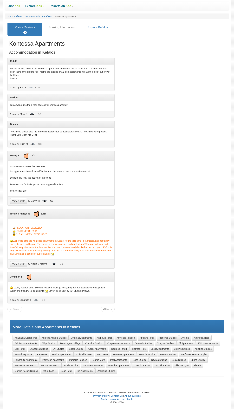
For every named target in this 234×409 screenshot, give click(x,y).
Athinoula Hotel (201, 338)
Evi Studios (58, 349)
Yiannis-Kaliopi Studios (26, 371)
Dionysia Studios (165, 343)
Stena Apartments (50, 365)
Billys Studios (48, 343)
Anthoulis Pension (126, 338)
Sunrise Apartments (93, 365)
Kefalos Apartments (62, 354)
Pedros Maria (98, 360)
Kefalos (18, 16)
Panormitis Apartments (26, 360)
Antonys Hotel (147, 338)
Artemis (185, 338)
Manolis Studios (147, 354)
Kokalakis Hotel (84, 354)
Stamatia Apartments (25, 365)
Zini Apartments (85, 371)
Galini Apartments (97, 349)
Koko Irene (102, 354)
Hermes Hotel (139, 349)
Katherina (42, 354)
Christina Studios (94, 343)
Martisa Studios (168, 354)
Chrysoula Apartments (118, 343)
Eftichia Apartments (208, 343)
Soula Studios (179, 360)
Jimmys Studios (182, 349)
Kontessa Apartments (123, 354)
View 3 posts (18, 264)
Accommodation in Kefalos (38, 16)
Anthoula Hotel (104, 338)
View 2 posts (18, 201)
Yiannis (197, 365)
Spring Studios (198, 360)
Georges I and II (119, 349)
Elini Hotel (20, 349)
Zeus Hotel (66, 371)
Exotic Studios (76, 349)
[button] (34, 6)
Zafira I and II (49, 371)
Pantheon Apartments (53, 360)
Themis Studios (142, 365)
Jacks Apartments (160, 349)
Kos (9, 16)
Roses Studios (139, 360)
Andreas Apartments (81, 338)
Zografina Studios (106, 371)
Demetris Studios (143, 343)
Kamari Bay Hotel (23, 354)
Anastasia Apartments (26, 338)
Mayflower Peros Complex (194, 354)
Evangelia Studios (39, 349)
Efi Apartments (186, 343)
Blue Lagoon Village (70, 343)
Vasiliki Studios (162, 365)
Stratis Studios (71, 365)
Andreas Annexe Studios (54, 338)
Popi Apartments (118, 360)
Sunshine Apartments (118, 365)
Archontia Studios (168, 338)
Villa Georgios (182, 365)
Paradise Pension (78, 360)
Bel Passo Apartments (26, 343)
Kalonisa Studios (203, 349)
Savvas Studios (159, 360)
